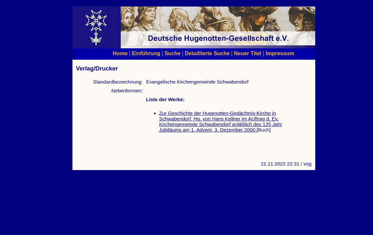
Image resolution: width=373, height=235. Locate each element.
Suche (172, 53)
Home (120, 53)
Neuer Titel (248, 53)
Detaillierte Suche (207, 53)
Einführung (146, 53)
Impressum (280, 53)
